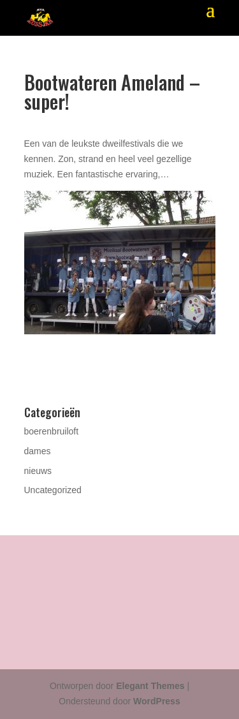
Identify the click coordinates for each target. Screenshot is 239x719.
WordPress (156, 701)
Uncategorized (53, 490)
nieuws (38, 471)
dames (37, 451)
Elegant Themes (150, 686)
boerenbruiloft (51, 431)
